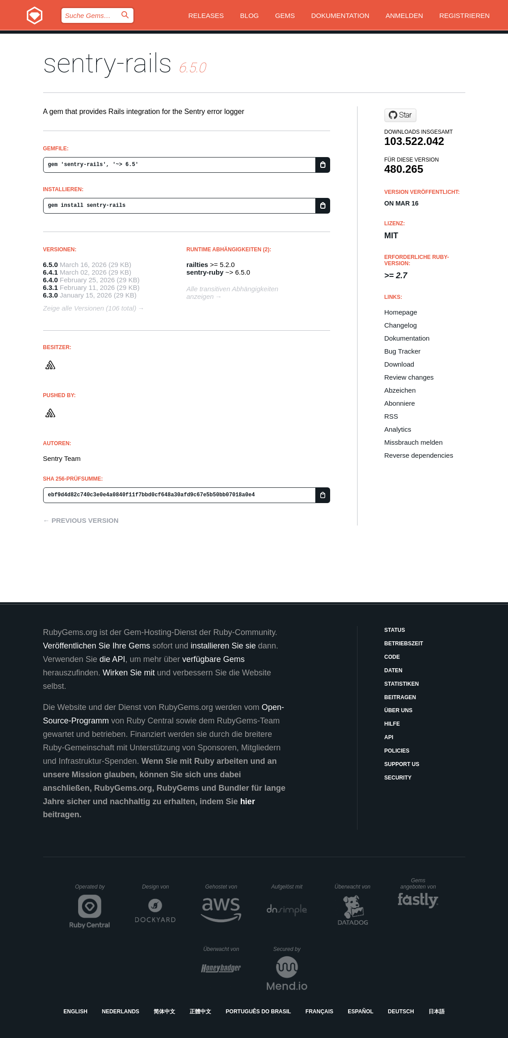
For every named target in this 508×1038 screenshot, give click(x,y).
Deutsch (401, 1011)
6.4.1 (50, 272)
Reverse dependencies (418, 455)
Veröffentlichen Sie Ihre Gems (96, 645)
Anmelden (404, 15)
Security (398, 778)
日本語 (436, 1011)
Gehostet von (223, 887)
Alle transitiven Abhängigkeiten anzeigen (232, 292)
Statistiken (401, 684)
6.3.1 (50, 287)
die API (112, 659)
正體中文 (200, 1011)
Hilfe (392, 724)
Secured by (290, 949)
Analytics (397, 429)
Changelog (400, 325)
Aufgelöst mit (289, 887)
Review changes (409, 377)
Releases (206, 15)
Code (392, 657)
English (75, 1011)
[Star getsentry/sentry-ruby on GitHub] (400, 115)
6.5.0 (50, 264)
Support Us (402, 764)
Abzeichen (400, 390)
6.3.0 (50, 295)
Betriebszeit (404, 643)
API (388, 737)
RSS (391, 416)
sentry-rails (107, 63)
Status (394, 630)
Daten (393, 670)
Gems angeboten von (419, 883)
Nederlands (120, 1011)
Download (399, 364)
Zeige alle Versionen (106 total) (90, 308)
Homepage (400, 312)
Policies (397, 751)
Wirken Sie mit (129, 672)
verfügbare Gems (213, 659)
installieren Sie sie (223, 645)
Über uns (398, 710)
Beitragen (400, 697)
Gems (285, 15)
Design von (159, 887)
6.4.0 (50, 280)
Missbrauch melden (413, 442)
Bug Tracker (402, 351)
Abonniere (399, 403)
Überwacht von (354, 887)
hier (247, 801)
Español (360, 1011)
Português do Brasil (258, 1011)
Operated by (92, 890)
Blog (249, 15)
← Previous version (81, 520)
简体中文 (164, 1011)
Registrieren (464, 15)
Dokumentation (340, 15)
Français (319, 1011)
